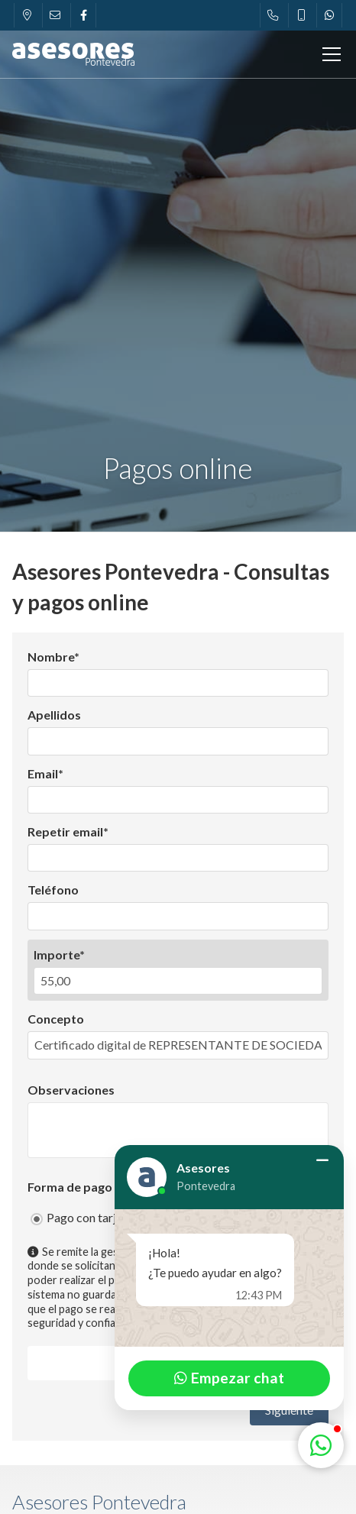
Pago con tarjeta (90, 1217)
